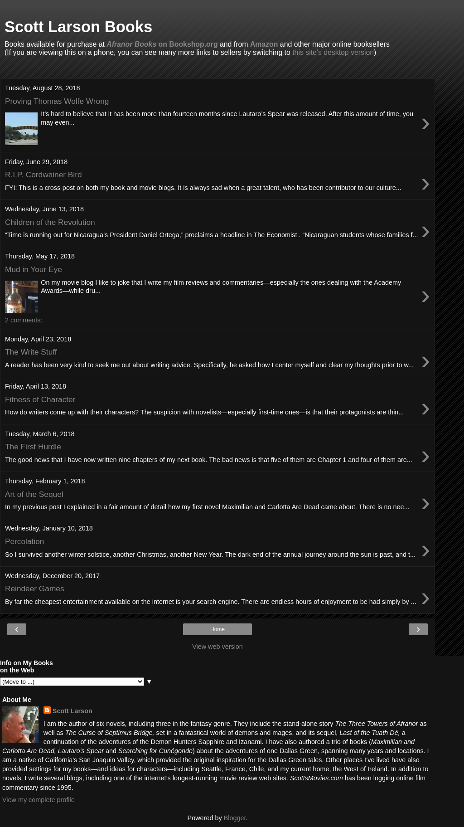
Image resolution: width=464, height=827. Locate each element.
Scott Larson (72, 711)
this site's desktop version (333, 52)
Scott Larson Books (78, 26)
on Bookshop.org (162, 44)
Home (217, 629)
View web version (217, 646)
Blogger (235, 818)
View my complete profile (38, 799)
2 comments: (23, 320)
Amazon (264, 44)
